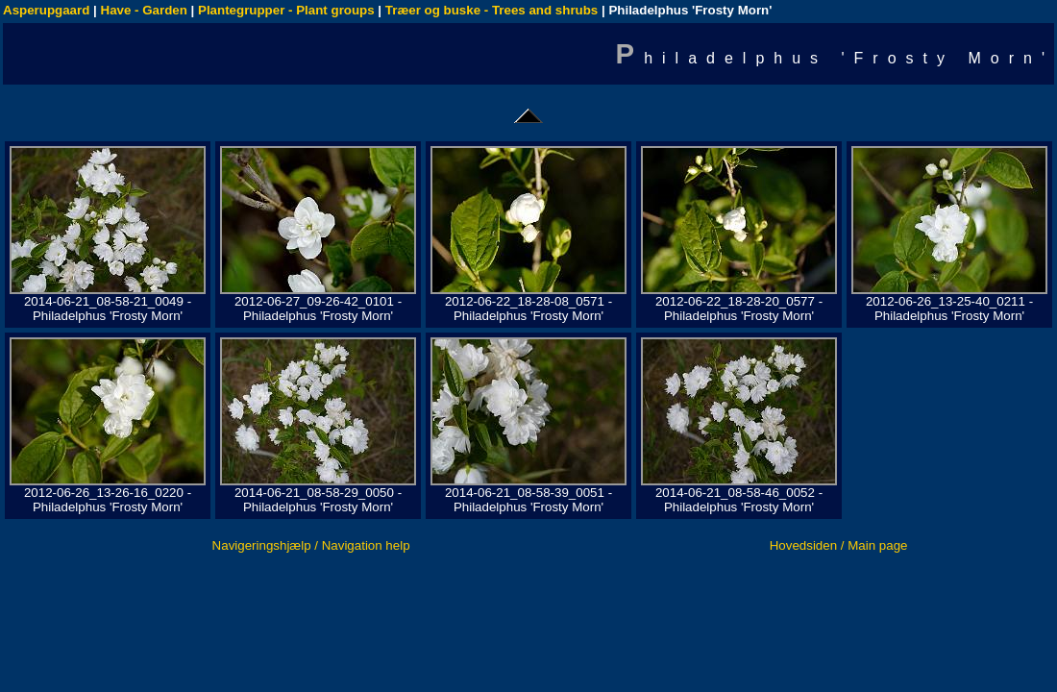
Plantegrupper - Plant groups (286, 10)
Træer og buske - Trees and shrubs (491, 10)
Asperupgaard (46, 10)
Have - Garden (144, 10)
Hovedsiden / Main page (839, 545)
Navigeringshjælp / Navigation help (311, 545)
